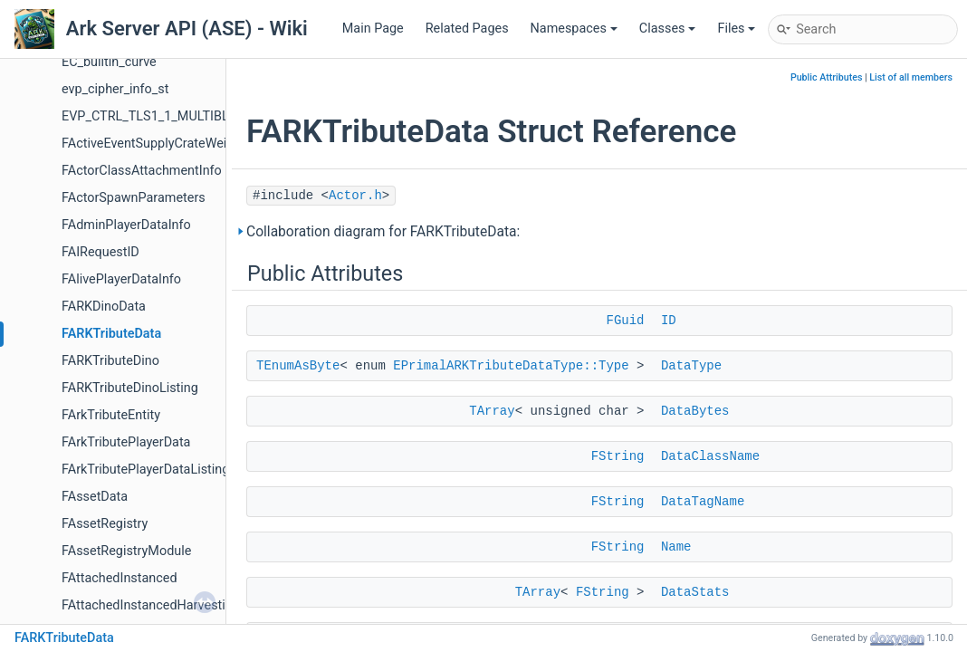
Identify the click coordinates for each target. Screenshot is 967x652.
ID (668, 320)
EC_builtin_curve (109, 62)
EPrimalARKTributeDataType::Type (510, 366)
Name (676, 547)
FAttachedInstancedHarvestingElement (174, 605)
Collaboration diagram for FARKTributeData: (383, 232)
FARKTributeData (111, 333)
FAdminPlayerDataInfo (126, 225)
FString (618, 456)
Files (736, 28)
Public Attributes (826, 77)
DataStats (695, 592)
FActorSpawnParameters (134, 198)
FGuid (625, 320)
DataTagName (702, 501)
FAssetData (95, 496)
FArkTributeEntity (111, 415)
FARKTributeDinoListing (130, 388)
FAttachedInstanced (119, 578)
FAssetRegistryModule (126, 551)
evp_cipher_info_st (115, 89)
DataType (691, 366)
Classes (667, 28)
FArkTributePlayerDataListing (145, 469)
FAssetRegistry (105, 524)
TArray (491, 411)
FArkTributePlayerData (126, 442)
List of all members (911, 77)
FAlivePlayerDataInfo (121, 279)
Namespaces (574, 28)
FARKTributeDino (110, 361)
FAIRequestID (100, 252)
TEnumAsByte (298, 366)
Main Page (373, 28)
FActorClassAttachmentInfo (142, 170)
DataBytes (695, 411)
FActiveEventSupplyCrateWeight (153, 143)
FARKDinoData (104, 306)
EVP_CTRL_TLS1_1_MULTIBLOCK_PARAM (182, 116)
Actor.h (355, 195)
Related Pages (467, 28)
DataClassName (710, 456)
